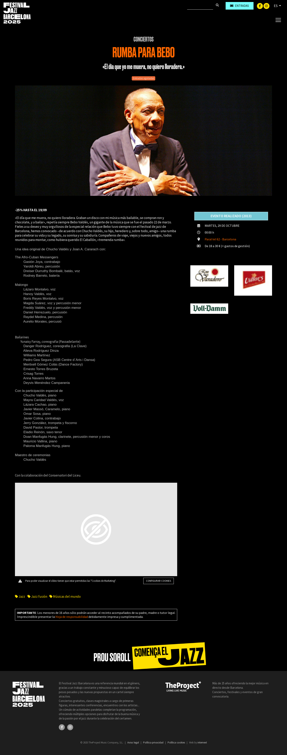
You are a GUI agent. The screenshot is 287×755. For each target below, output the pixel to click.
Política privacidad (153, 742)
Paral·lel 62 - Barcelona (220, 239)
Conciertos (144, 39)
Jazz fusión (37, 596)
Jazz (20, 596)
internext (202, 742)
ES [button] (276, 6)
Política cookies (177, 742)
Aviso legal (133, 742)
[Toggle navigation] (278, 20)
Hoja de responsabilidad (71, 617)
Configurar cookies (158, 581)
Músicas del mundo (65, 596)
